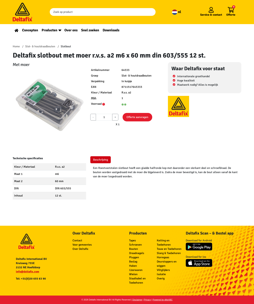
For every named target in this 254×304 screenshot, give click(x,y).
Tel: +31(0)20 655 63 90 (31, 278)
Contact (77, 240)
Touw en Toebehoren (169, 249)
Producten (49, 30)
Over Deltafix (80, 249)
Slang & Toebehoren (169, 253)
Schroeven (135, 244)
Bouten (133, 249)
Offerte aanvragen (137, 117)
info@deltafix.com (27, 271)
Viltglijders (163, 270)
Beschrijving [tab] (100, 160)
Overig (161, 278)
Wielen (133, 274)
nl (176, 12)
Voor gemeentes (82, 244)
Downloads (111, 30)
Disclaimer (137, 300)
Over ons (71, 30)
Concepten (30, 30)
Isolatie (161, 274)
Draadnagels (136, 253)
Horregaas (163, 257)
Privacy (147, 300)
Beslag (133, 261)
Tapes (132, 240)
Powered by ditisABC (163, 300)
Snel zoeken (90, 30)
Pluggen (134, 257)
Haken (133, 266)
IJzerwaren (136, 270)
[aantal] (104, 117)
